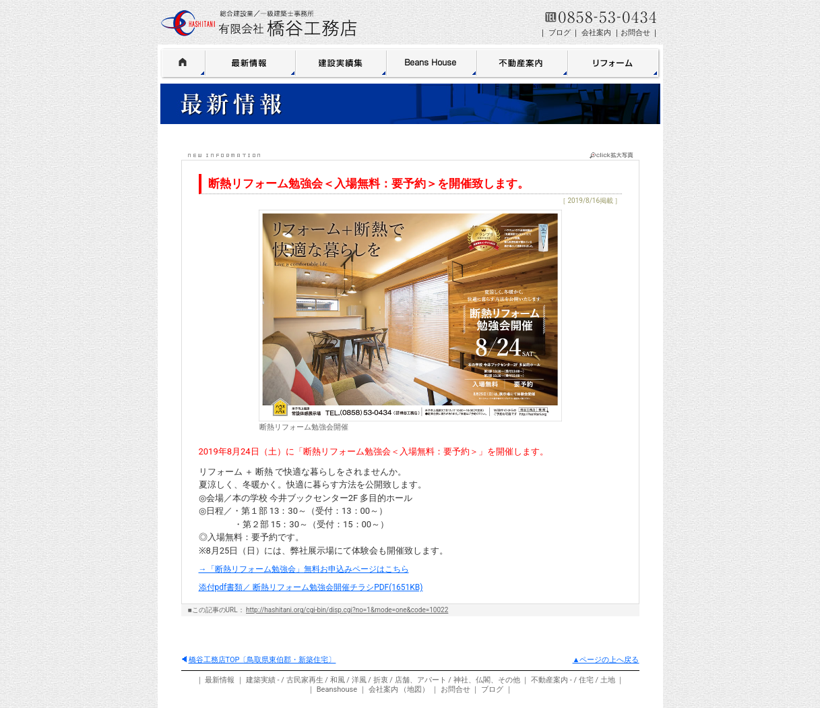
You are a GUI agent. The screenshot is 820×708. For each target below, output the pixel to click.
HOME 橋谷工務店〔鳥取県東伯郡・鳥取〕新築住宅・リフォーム (183, 62)
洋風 (359, 680)
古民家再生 (304, 680)
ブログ (559, 32)
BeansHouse (432, 62)
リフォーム (614, 62)
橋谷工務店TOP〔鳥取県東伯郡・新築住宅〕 (259, 659)
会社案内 (596, 32)
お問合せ (635, 32)
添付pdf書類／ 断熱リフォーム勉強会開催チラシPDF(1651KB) (311, 587)
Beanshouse (337, 689)
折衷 (380, 680)
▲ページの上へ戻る (606, 659)
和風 (337, 680)
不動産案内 (522, 62)
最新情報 (251, 62)
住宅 (586, 680)
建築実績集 (341, 62)
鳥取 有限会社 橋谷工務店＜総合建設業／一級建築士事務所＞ (259, 23)
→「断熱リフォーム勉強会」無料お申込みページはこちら (304, 569)
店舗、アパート (421, 680)
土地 (607, 680)
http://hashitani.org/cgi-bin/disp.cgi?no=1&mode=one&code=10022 (347, 610)
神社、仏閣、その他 (486, 680)
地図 (414, 689)
